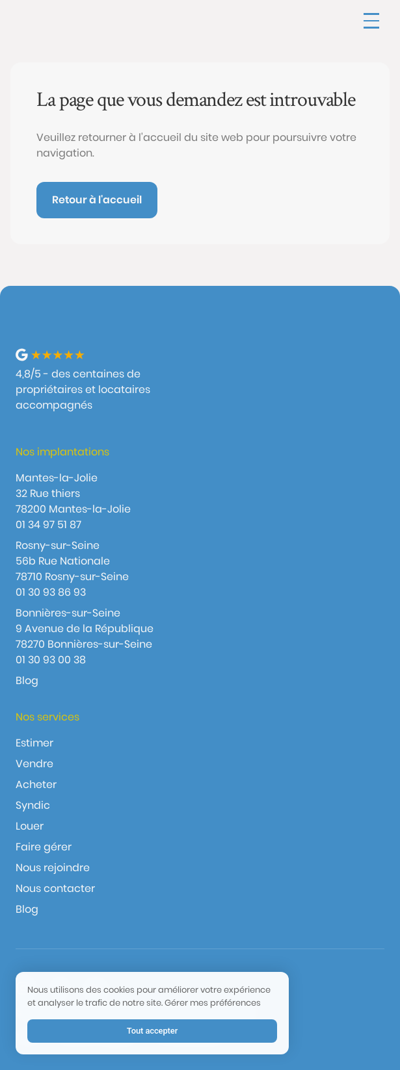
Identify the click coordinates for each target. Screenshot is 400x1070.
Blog (27, 680)
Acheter (36, 784)
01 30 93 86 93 (51, 592)
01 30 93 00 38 (51, 659)
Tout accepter (152, 1031)
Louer (30, 826)
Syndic (33, 805)
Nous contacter (55, 888)
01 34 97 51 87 (48, 524)
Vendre (34, 763)
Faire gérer (44, 846)
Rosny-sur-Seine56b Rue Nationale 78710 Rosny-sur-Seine (72, 561)
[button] (371, 21)
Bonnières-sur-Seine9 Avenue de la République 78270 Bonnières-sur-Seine (84, 628)
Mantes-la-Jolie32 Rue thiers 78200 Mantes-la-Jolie (73, 493)
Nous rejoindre (53, 867)
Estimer (34, 742)
